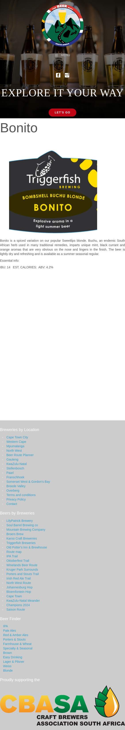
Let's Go (62, 112)
